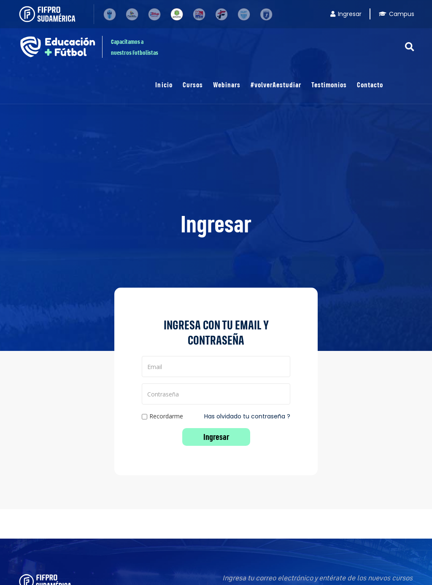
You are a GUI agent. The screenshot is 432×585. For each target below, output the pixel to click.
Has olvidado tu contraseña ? (247, 416)
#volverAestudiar (276, 84)
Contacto (370, 84)
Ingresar (346, 14)
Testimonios (329, 84)
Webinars (226, 84)
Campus (396, 14)
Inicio (163, 84)
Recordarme (162, 416)
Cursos (193, 84)
